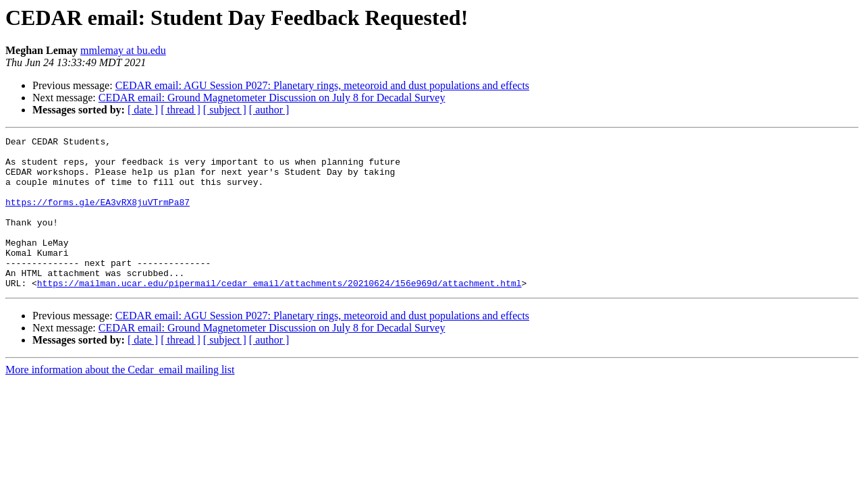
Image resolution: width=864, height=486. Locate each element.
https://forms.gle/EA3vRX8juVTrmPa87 (97, 216)
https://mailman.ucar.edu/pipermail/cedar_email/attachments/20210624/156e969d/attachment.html (279, 313)
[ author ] (269, 109)
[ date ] (143, 109)
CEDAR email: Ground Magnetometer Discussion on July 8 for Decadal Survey (272, 97)
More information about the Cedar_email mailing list (119, 400)
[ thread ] (180, 109)
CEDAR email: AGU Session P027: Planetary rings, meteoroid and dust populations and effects (322, 85)
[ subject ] (224, 109)
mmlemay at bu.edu (123, 50)
